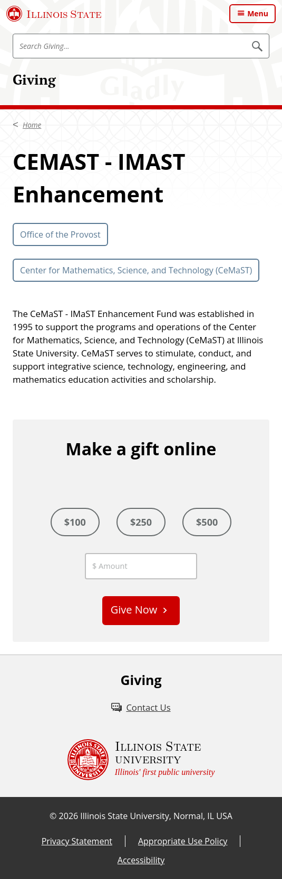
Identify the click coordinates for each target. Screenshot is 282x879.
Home (32, 125)
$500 (207, 522)
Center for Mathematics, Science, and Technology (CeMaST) (136, 270)
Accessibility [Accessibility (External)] (141, 860)
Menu (257, 13)
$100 (75, 522)
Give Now (134, 609)
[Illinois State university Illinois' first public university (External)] (141, 759)
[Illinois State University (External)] (54, 13)
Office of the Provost (60, 234)
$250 (141, 522)
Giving (34, 79)
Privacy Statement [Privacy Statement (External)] (77, 841)
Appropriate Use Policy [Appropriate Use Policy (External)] (182, 841)
